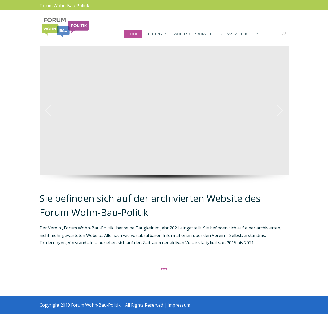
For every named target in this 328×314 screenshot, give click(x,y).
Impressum (179, 305)
